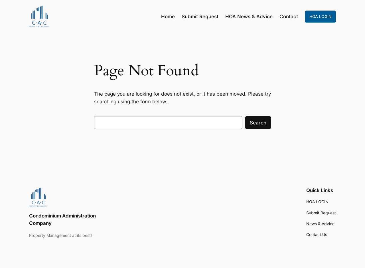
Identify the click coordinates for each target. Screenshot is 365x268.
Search (258, 123)
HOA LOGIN (320, 16)
